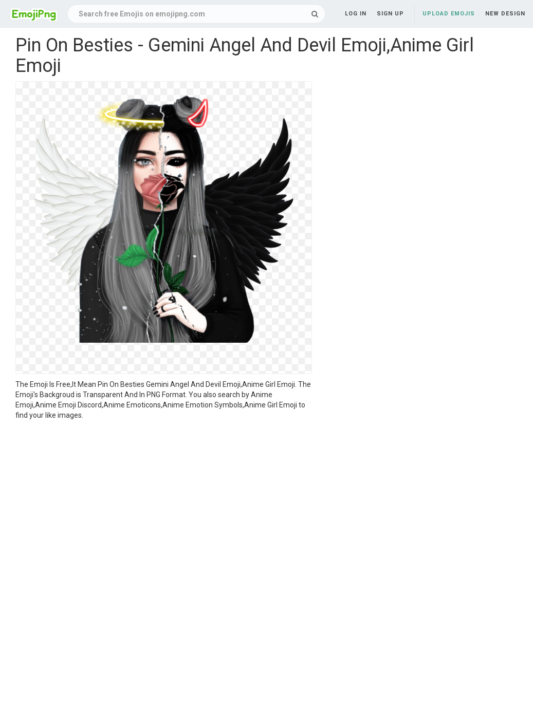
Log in (355, 13)
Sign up (390, 13)
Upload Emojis (448, 13)
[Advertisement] (163, 497)
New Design (505, 13)
